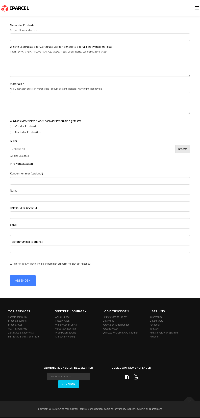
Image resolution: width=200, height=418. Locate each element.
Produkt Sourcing (17, 320)
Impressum (156, 316)
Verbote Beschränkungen (115, 324)
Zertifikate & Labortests (21, 332)
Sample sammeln (17, 316)
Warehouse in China (66, 324)
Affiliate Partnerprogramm (164, 332)
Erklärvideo (108, 320)
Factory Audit (62, 320)
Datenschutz (156, 320)
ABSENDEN (23, 280)
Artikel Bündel (62, 316)
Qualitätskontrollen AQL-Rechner (120, 332)
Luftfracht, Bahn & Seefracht (23, 336)
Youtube (154, 328)
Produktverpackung (65, 332)
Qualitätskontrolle (17, 328)
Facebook (155, 324)
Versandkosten (110, 328)
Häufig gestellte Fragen (114, 316)
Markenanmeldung (65, 336)
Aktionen (154, 336)
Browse (182, 149)
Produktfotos (15, 324)
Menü (197, 7)
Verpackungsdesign (65, 328)
